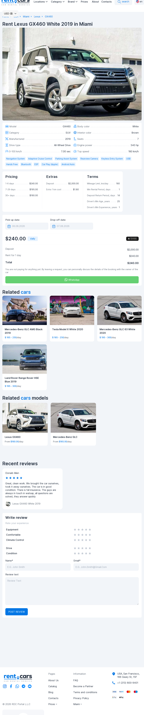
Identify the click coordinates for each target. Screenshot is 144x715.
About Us (53, 680)
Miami (26, 16)
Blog (50, 692)
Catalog (52, 686)
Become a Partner (83, 686)
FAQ (75, 680)
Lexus (37, 16)
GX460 (49, 16)
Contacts (106, 1)
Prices (84, 1)
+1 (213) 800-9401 (127, 682)
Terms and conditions (85, 692)
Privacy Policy (81, 698)
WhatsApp (72, 279)
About (95, 1)
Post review (16, 611)
